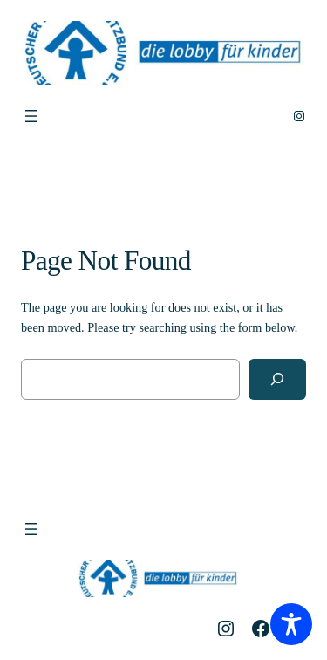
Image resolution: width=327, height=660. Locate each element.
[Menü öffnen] (31, 116)
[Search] (277, 379)
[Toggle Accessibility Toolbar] (291, 624)
